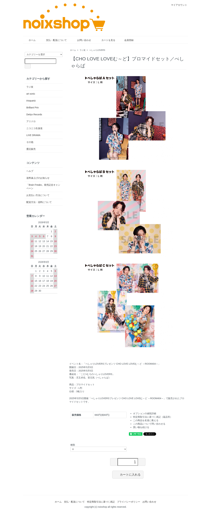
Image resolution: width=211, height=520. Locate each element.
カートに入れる (128, 474)
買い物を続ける (141, 427)
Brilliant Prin (32, 107)
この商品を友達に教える (145, 420)
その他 (29, 142)
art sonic (30, 93)
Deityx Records (34, 114)
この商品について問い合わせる (149, 423)
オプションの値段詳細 (144, 413)
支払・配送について (54, 40)
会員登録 (127, 40)
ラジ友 (83, 50)
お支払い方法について (37, 195)
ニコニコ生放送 (34, 128)
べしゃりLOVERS (97, 50)
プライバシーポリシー (128, 501)
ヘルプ (29, 171)
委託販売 (31, 149)
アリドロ (31, 121)
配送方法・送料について (39, 202)
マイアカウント (177, 5)
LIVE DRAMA (33, 135)
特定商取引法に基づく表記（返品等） (152, 417)
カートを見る (106, 40)
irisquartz (31, 100)
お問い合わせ (81, 40)
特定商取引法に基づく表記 (101, 501)
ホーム (30, 40)
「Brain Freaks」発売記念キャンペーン (43, 187)
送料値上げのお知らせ (37, 178)
